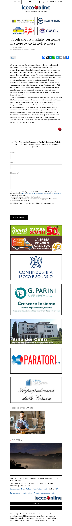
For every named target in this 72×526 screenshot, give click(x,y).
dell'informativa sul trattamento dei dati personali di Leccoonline (41, 193)
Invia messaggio (19, 217)
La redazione (15, 489)
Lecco (13, 58)
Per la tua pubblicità (36, 508)
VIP (56, 489)
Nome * (13, 152)
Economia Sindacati (17, 47)
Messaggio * (14, 173)
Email (12, 163)
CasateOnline (37, 489)
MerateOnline (26, 489)
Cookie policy (27, 493)
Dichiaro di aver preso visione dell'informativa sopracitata (33, 203)
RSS (45, 489)
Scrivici (36, 504)
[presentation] (24, 209)
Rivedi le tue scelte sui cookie (44, 493)
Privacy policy (15, 493)
